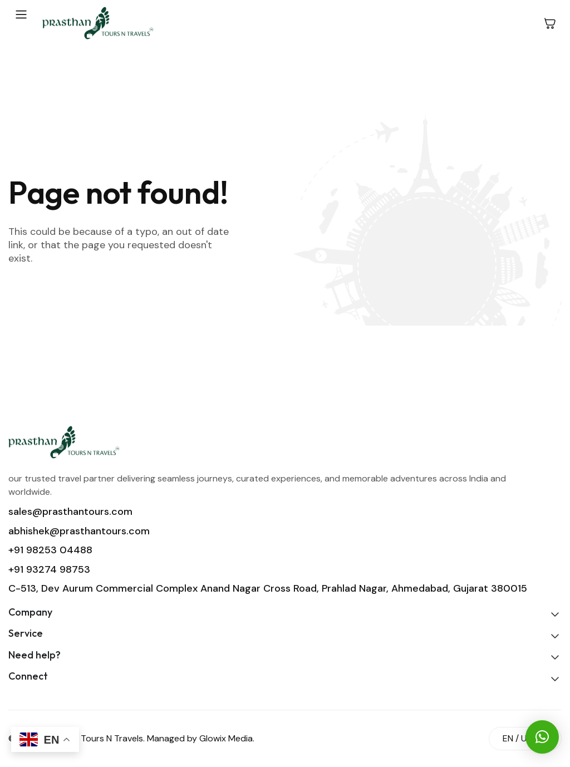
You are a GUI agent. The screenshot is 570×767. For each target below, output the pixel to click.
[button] (542, 737)
